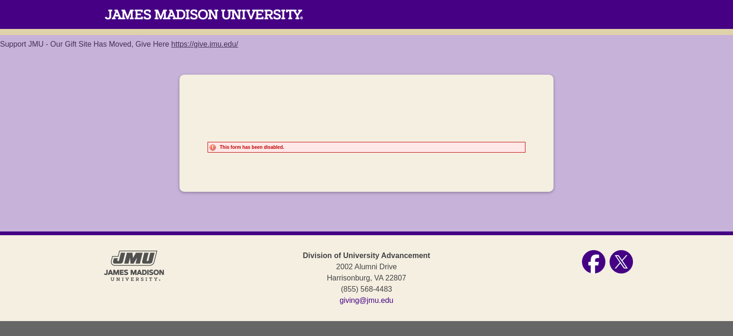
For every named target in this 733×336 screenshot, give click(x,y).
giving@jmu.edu (367, 300)
